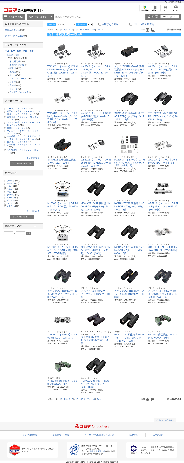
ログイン (176, 9)
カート (165, 9)
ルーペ (13, 75)
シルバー (12, 189)
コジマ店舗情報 (30, 435)
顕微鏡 (13, 68)
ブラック (13, 180)
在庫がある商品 (15, 30)
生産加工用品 (13, 54)
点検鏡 (13, 85)
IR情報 (178, 2)
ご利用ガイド (155, 9)
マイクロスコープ (18, 78)
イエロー (12, 200)
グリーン (13, 194)
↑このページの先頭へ (165, 420)
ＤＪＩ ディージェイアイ (58, 64)
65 (94, 29)
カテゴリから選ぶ (16, 17)
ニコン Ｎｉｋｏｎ (19, 128)
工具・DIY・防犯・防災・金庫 (19, 51)
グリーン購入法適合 (16, 36)
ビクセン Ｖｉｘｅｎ (19, 142)
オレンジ (13, 206)
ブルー (12, 192)
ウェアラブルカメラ (19, 92)
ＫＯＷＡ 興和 (154, 332)
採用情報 (133, 435)
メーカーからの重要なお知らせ (99, 435)
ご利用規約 (170, 2)
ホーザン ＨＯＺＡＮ (20, 108)
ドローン (14, 89)
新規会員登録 (144, 9)
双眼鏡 (13, 82)
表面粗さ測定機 (17, 65)
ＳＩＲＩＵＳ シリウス (57, 157)
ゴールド (12, 203)
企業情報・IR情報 (61, 435)
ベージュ (12, 197)
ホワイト (13, 183)
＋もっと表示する (32, 158)
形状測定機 (15, 61)
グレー (12, 186)
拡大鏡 (13, 71)
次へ (99, 29)
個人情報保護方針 (97, 451)
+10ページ (84, 29)
